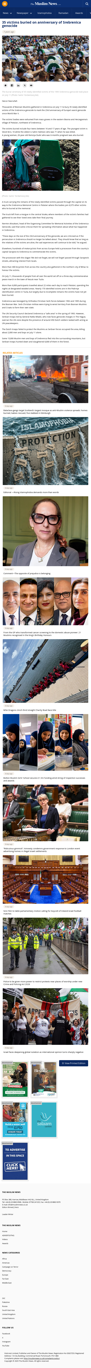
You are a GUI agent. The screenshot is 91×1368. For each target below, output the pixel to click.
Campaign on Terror (10, 1267)
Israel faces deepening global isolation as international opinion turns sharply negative (43, 1052)
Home (4, 1231)
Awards (79, 13)
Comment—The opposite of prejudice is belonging (26, 573)
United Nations (8, 1318)
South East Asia (8, 1310)
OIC (3, 1298)
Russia (4, 1306)
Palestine (6, 1302)
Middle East (7, 1283)
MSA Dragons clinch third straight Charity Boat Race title (29, 710)
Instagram (6, 1342)
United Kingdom (8, 1314)
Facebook (6, 1334)
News (8, 13)
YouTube (5, 1346)
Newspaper (25, 13)
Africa (4, 1259)
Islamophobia (45, 13)
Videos (5, 1239)
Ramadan (63, 13)
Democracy (6, 1271)
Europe (5, 1275)
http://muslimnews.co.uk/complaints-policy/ (42, 1358)
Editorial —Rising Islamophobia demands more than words (31, 492)
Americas (6, 1263)
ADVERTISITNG (8, 1235)
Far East (5, 1279)
